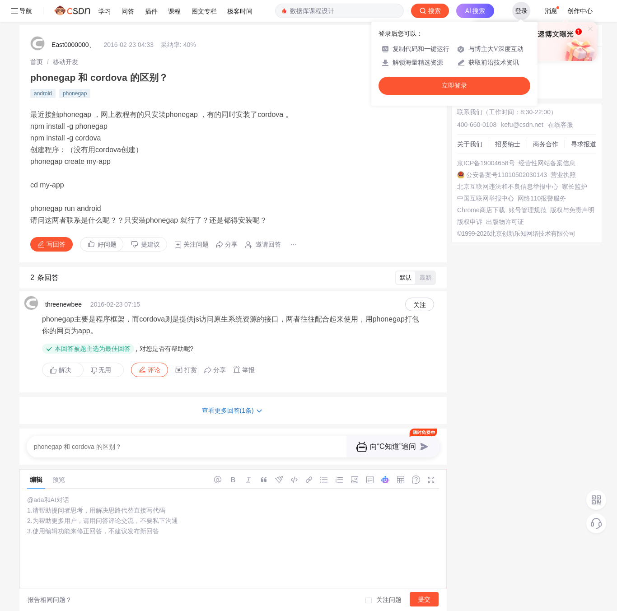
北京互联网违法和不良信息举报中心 (507, 186)
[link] (36, 61)
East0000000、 (73, 44)
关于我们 (469, 144)
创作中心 (580, 10)
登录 (521, 10)
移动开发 (65, 61)
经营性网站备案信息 (547, 163)
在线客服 (560, 124)
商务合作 (545, 144)
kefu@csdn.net (522, 124)
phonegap (75, 93)
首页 (36, 61)
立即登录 (454, 85)
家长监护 (574, 186)
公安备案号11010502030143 (506, 174)
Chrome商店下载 (481, 210)
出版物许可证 (505, 221)
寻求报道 (583, 144)
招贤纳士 (507, 144)
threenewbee (63, 304)
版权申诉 (469, 221)
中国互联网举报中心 (485, 198)
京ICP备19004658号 (486, 163)
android (43, 93)
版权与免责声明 (572, 210)
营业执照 (563, 174)
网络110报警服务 (542, 198)
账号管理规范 (528, 210)
